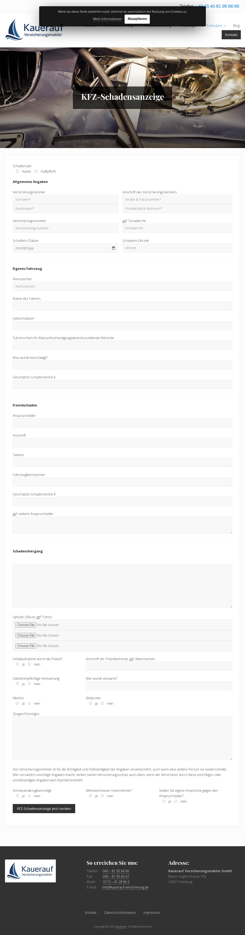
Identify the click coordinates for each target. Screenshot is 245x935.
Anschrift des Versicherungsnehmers (177, 200)
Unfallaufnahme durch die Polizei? (37, 662)
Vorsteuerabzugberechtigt (32, 794)
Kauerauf (120, 926)
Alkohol (26, 701)
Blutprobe (99, 701)
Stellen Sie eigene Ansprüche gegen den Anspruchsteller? (188, 796)
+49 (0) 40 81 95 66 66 (217, 6)
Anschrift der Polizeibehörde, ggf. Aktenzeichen (159, 663)
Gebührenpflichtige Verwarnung (36, 682)
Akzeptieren (137, 19)
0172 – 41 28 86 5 (116, 881)
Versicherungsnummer (65, 225)
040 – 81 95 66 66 (116, 871)
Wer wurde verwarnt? (159, 682)
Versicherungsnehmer (65, 200)
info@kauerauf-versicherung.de (125, 887)
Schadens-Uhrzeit (177, 244)
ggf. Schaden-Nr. (177, 225)
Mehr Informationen (107, 19)
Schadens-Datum (65, 244)
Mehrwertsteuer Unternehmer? (109, 794)
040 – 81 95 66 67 (116, 876)
